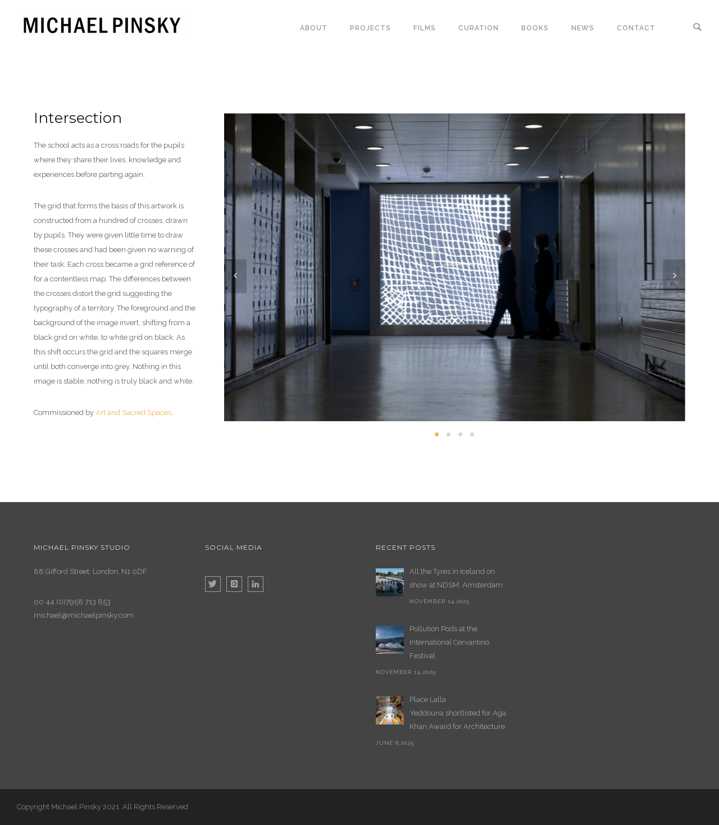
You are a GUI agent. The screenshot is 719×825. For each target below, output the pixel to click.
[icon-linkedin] (255, 584)
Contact (636, 28)
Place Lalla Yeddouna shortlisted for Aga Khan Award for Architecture (457, 713)
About (313, 28)
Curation (478, 28)
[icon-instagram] (237, 584)
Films (424, 28)
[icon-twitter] (215, 584)
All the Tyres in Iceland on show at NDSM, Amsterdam (456, 578)
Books (535, 28)
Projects (370, 28)
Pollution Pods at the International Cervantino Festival (449, 642)
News (582, 28)
